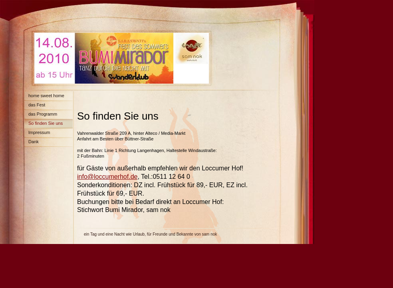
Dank (33, 141)
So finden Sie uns (45, 123)
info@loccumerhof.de (107, 176)
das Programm (42, 114)
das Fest (36, 104)
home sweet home (46, 95)
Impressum (39, 132)
